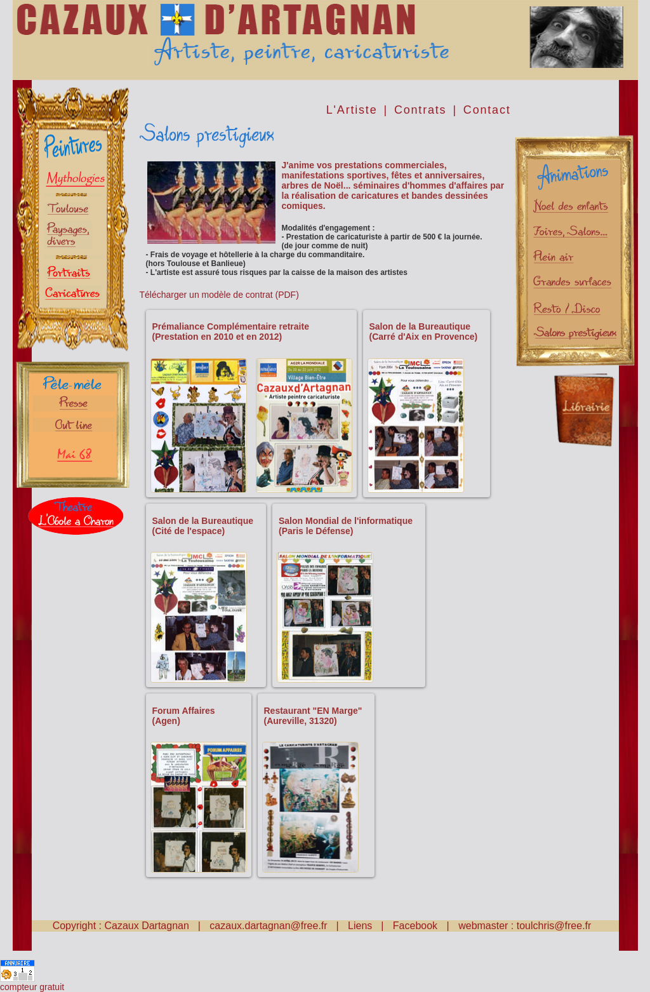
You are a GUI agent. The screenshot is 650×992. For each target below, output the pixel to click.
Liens (360, 925)
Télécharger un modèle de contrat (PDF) (219, 295)
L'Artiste (352, 110)
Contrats (420, 110)
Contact (487, 110)
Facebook (417, 925)
